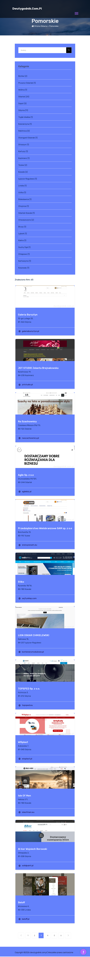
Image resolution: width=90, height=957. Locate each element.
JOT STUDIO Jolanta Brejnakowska (38, 368)
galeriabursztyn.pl (30, 331)
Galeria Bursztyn (27, 314)
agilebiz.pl (27, 491)
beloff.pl (26, 919)
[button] (76, 13)
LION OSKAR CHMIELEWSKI (33, 635)
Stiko (21, 581)
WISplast (23, 742)
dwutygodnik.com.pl (27, 8)
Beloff (21, 902)
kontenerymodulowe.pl (33, 652)
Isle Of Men (24, 795)
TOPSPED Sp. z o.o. (29, 688)
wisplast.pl (27, 758)
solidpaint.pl (28, 865)
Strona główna (39, 26)
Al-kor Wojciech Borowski (32, 849)
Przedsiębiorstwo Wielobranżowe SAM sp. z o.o (45, 528)
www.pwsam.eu (29, 545)
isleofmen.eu (28, 812)
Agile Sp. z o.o (26, 475)
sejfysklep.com (29, 598)
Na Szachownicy (27, 421)
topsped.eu (27, 705)
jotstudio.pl (27, 384)
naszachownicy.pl (30, 438)
